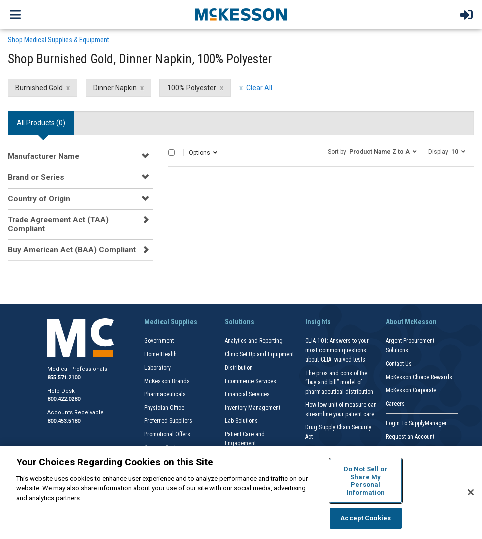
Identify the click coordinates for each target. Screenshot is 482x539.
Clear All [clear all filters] (259, 88)
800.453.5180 (63, 421)
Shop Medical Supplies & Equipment (58, 40)
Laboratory (157, 367)
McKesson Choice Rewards (419, 377)
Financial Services (247, 394)
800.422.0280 (63, 399)
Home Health (160, 354)
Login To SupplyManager (416, 423)
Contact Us (399, 363)
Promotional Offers (167, 434)
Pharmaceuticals (165, 394)
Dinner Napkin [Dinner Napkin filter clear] (115, 88)
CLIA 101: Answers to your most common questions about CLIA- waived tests (337, 350)
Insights (318, 322)
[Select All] (171, 152)
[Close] (471, 492)
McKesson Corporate (411, 390)
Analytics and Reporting (254, 340)
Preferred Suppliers (168, 420)
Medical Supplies (170, 322)
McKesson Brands (167, 381)
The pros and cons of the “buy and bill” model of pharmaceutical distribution (339, 382)
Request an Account (410, 436)
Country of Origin (39, 198)
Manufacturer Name (43, 156)
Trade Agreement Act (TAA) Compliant (58, 224)
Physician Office (164, 407)
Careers (395, 403)
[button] (372, 151)
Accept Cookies (365, 518)
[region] (241, 492)
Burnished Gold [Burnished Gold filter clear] (39, 88)
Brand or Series (36, 177)
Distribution (239, 367)
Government (159, 340)
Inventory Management (252, 407)
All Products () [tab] (41, 123)
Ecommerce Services (250, 381)
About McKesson (411, 322)
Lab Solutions (241, 420)
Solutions (239, 322)
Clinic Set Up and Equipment (259, 354)
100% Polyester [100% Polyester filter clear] (191, 88)
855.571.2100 (63, 377)
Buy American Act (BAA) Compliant (72, 249)
